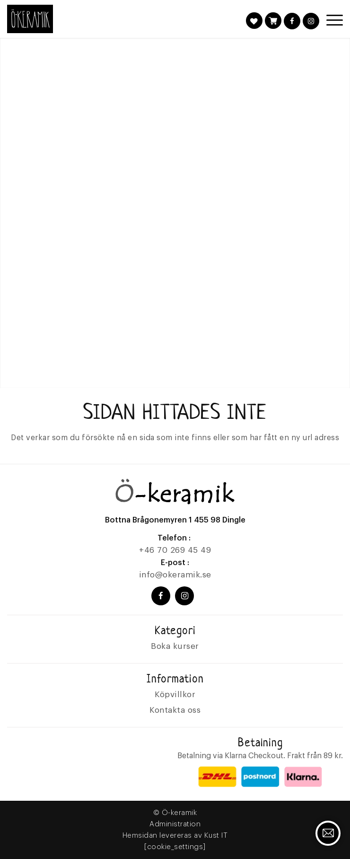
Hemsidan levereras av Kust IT (175, 835)
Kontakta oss (175, 710)
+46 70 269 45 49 (175, 550)
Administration (175, 824)
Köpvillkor (175, 695)
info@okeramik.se (175, 575)
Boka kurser (175, 646)
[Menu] (330, 20)
